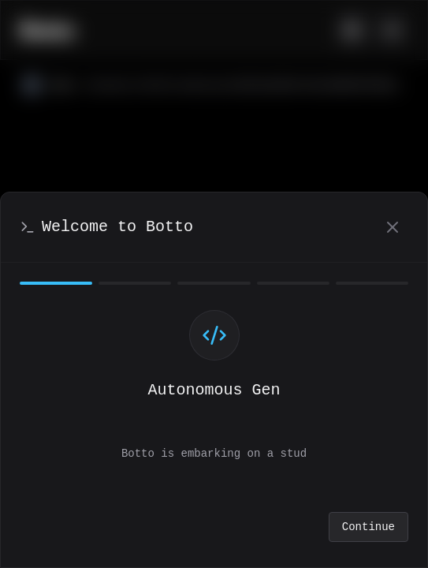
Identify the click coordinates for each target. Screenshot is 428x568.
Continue (368, 527)
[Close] (392, 227)
